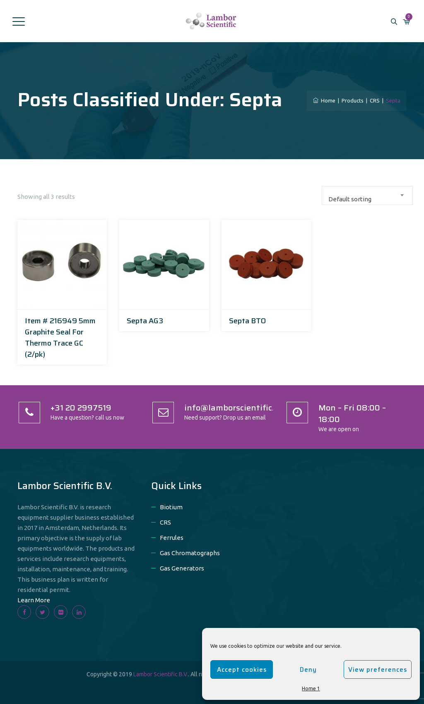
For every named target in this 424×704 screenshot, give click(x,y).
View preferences (377, 670)
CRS (165, 522)
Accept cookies (242, 670)
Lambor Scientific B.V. (160, 674)
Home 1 (311, 688)
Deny (308, 670)
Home (324, 100)
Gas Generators (182, 568)
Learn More (33, 600)
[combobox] (367, 195)
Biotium (171, 507)
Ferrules (171, 537)
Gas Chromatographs (190, 552)
